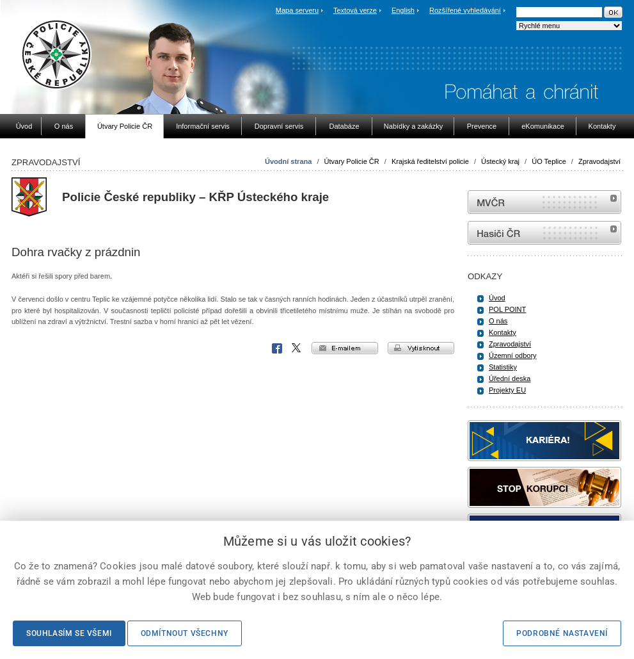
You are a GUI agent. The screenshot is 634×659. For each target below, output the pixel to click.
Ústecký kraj (500, 161)
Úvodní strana (288, 161)
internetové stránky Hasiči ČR (544, 233)
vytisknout (421, 348)
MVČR (544, 202)
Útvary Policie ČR (351, 161)
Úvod (497, 298)
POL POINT (507, 309)
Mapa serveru (297, 10)
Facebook (277, 348)
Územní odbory (513, 355)
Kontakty (502, 332)
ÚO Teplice (549, 161)
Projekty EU (507, 390)
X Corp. (297, 348)
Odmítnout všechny (184, 633)
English (403, 10)
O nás (498, 321)
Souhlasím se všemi (69, 633)
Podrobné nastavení (562, 633)
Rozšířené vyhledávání (465, 10)
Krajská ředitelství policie (430, 161)
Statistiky (503, 367)
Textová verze (355, 10)
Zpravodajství (599, 161)
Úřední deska (509, 378)
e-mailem (345, 348)
